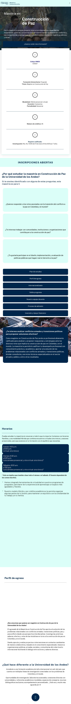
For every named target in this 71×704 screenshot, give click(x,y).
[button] (60, 3)
